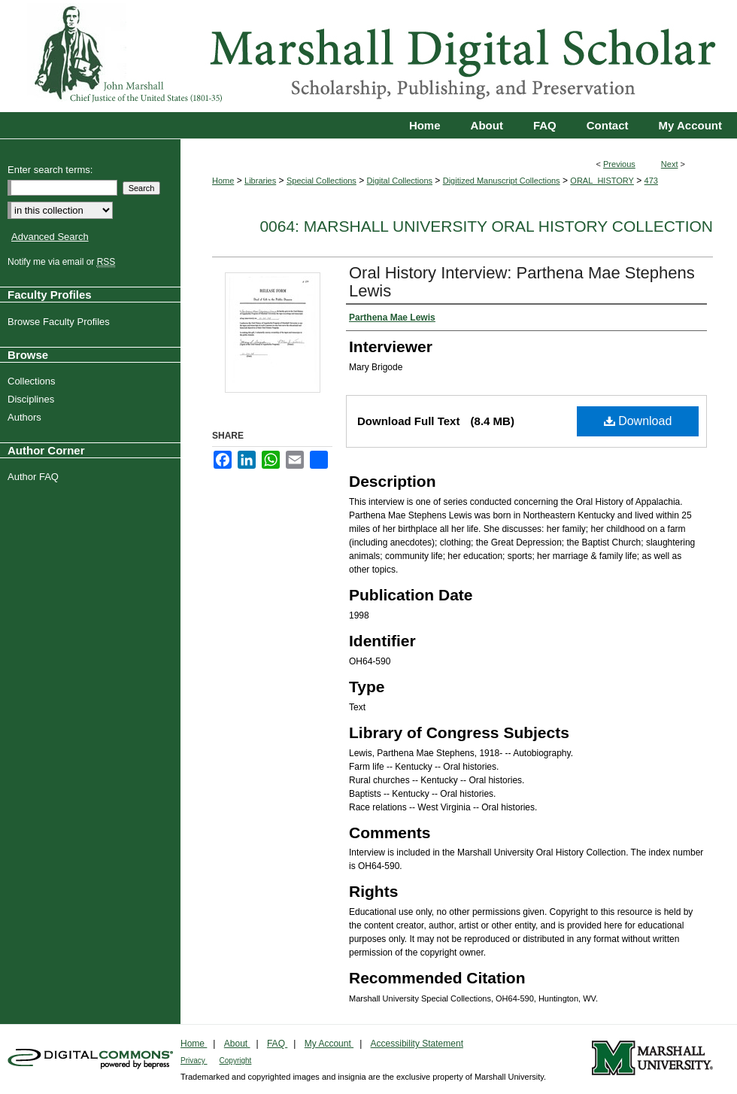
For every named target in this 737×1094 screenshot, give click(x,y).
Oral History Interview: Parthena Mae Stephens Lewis (522, 281)
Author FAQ (35, 476)
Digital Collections (399, 180)
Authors (26, 417)
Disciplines (32, 399)
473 (651, 180)
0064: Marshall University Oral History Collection (486, 226)
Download (638, 421)
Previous (619, 164)
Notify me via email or (63, 262)
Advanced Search (50, 236)
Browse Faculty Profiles (60, 321)
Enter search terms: (50, 169)
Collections (33, 381)
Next (669, 164)
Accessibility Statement (417, 1043)
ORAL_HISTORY (602, 180)
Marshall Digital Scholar (368, 56)
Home (223, 180)
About (237, 1043)
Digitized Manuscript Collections (501, 180)
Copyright (236, 1060)
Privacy (194, 1060)
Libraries (260, 180)
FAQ (277, 1043)
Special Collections (321, 180)
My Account (329, 1043)
